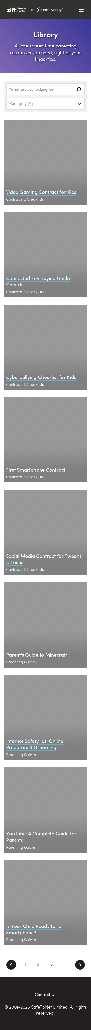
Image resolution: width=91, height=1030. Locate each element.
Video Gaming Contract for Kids (41, 192)
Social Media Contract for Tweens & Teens (44, 558)
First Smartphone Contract (36, 469)
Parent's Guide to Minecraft (36, 654)
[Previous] (11, 965)
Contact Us (45, 994)
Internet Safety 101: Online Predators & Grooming (34, 743)
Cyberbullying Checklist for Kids (41, 377)
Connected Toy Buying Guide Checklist (38, 281)
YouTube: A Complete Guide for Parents (41, 836)
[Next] (80, 965)
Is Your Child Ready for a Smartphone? (33, 929)
